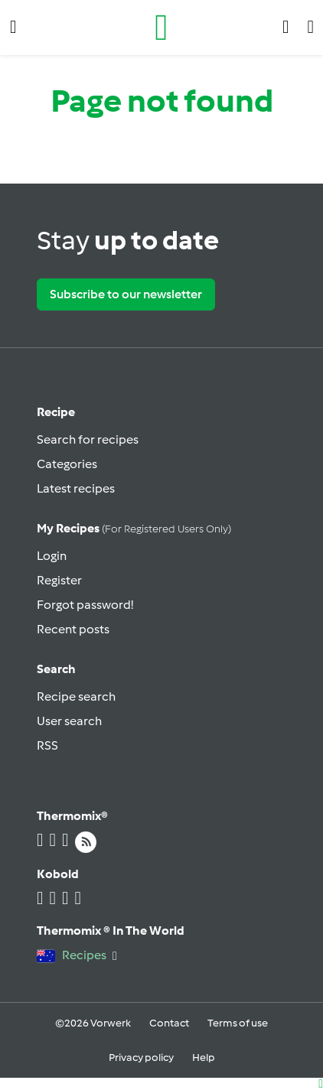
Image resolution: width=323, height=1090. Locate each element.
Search (56, 669)
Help (203, 1057)
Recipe (56, 412)
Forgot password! (85, 604)
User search (69, 721)
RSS (47, 745)
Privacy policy (141, 1057)
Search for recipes (88, 439)
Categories (67, 464)
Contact (169, 1023)
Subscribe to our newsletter (126, 294)
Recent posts (73, 629)
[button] (13, 27)
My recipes (134, 528)
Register (59, 580)
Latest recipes (76, 488)
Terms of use (237, 1023)
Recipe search (76, 696)
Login (52, 555)
